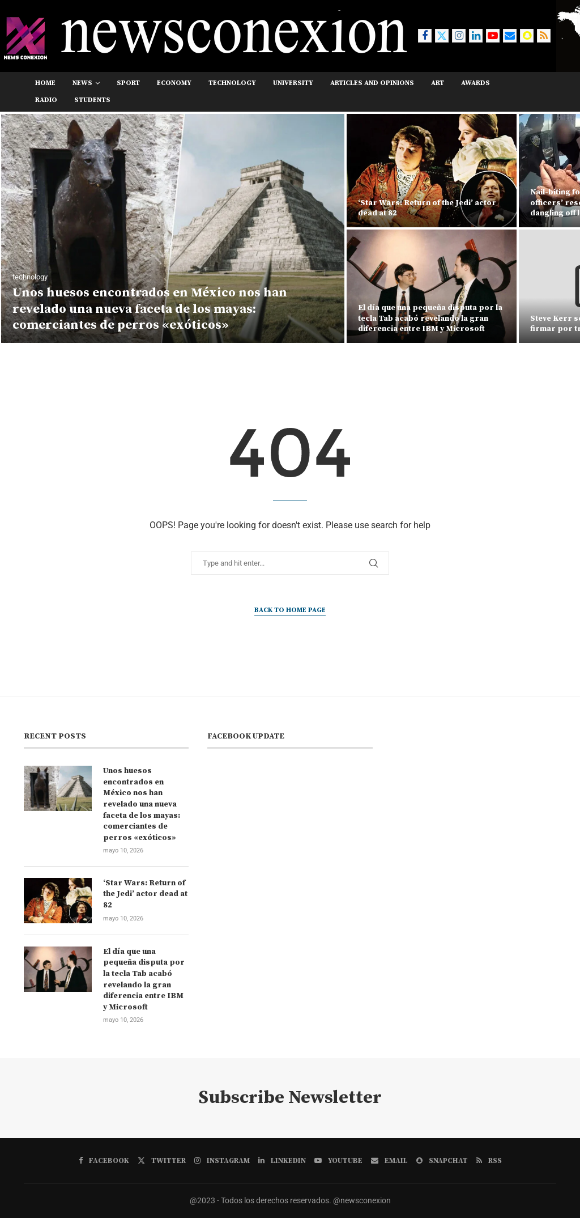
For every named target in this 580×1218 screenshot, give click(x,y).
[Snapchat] (527, 36)
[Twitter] (442, 36)
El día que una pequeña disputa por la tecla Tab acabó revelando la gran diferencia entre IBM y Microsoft (430, 318)
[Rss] (544, 36)
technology (232, 83)
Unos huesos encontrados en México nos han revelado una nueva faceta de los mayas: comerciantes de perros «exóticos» (149, 309)
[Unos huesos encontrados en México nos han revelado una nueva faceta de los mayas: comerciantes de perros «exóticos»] (172, 228)
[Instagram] (459, 36)
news (82, 83)
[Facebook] (425, 36)
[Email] (510, 36)
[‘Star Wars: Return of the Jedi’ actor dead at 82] (432, 170)
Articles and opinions (372, 83)
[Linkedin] (476, 36)
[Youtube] (493, 36)
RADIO (46, 100)
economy (174, 83)
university (293, 83)
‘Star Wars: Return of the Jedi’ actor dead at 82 (145, 894)
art (437, 83)
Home (45, 83)
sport (128, 83)
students (92, 100)
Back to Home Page (290, 610)
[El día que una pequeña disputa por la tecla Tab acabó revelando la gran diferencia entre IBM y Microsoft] (432, 286)
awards (475, 83)
